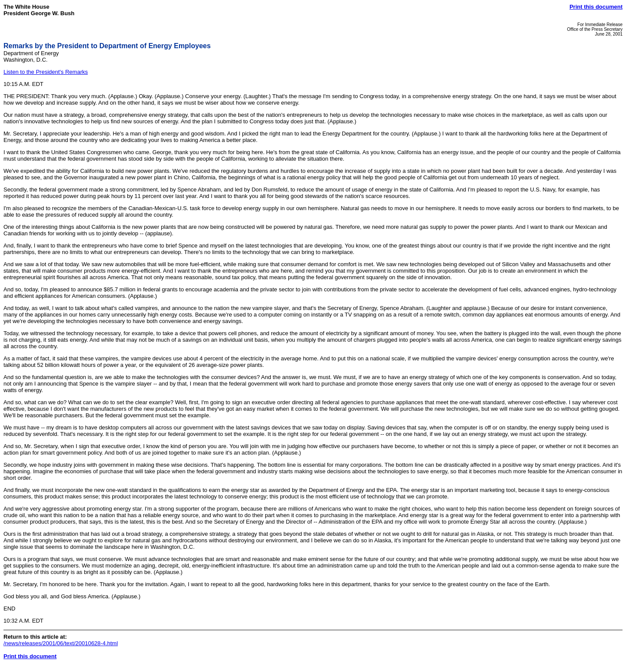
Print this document (596, 6)
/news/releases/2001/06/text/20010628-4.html (60, 643)
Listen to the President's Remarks (45, 72)
